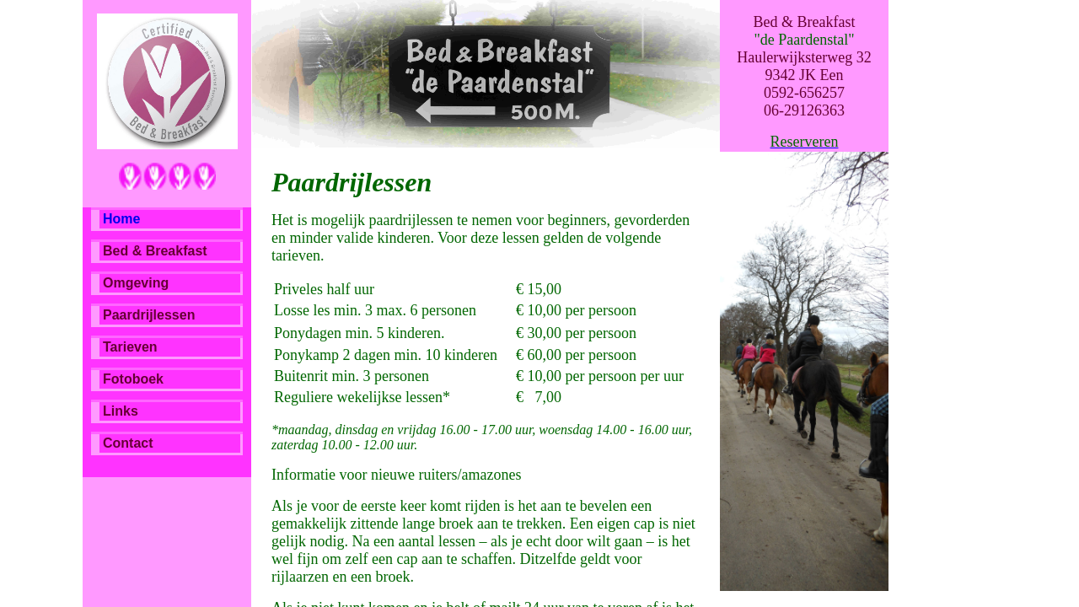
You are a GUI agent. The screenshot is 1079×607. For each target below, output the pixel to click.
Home (121, 219)
